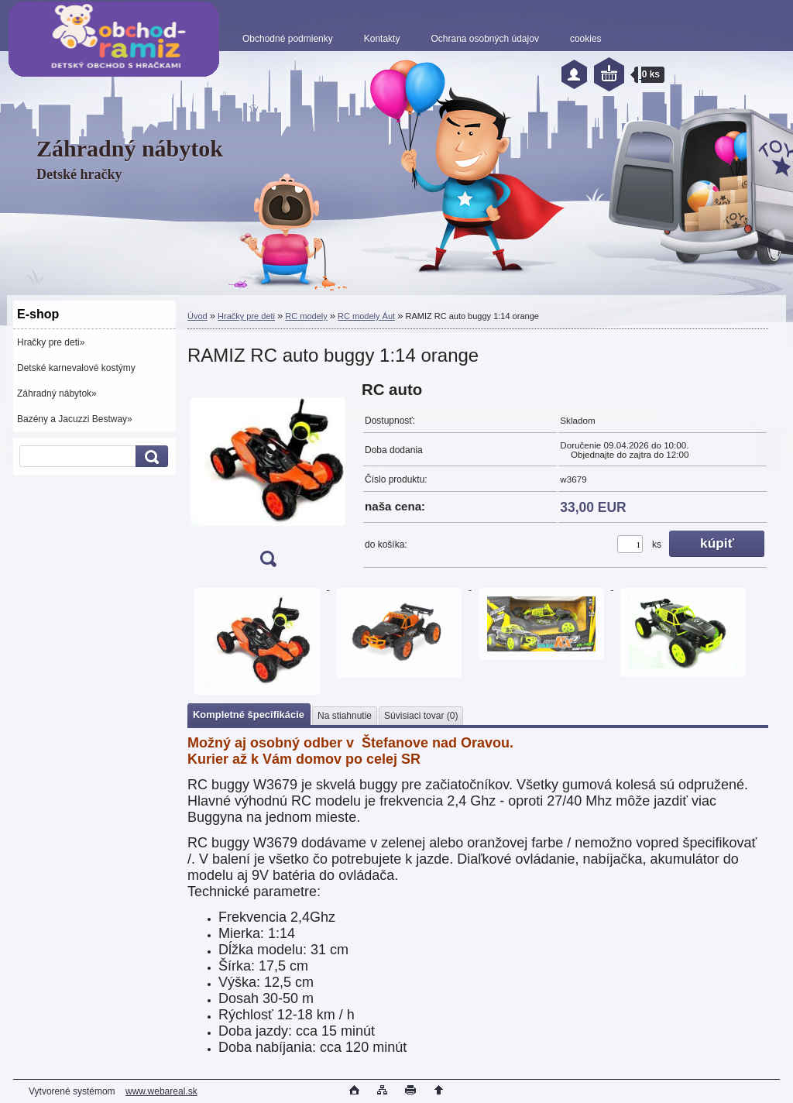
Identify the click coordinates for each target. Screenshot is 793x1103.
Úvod (197, 316)
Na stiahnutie (345, 715)
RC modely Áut (366, 316)
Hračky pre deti (246, 316)
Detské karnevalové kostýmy (76, 368)
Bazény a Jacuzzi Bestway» (74, 419)
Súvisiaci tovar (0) (421, 715)
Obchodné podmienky (287, 38)
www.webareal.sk (161, 1091)
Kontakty (382, 38)
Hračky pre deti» (50, 342)
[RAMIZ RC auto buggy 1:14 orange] (267, 479)
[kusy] (630, 544)
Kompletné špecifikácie (248, 714)
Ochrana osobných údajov (484, 38)
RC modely (306, 316)
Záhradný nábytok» (57, 393)
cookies (586, 38)
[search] (149, 456)
